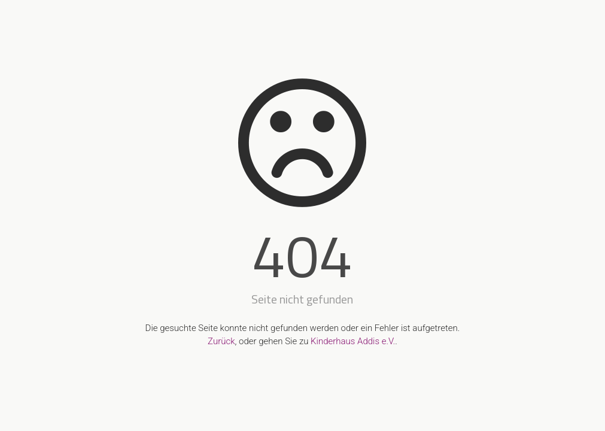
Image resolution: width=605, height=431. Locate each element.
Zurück (221, 341)
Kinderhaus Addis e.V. (353, 341)
